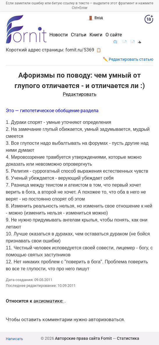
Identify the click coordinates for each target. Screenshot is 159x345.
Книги (96, 35)
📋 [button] (98, 50)
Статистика (128, 338)
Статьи (78, 35)
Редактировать (80, 94)
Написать (14, 339)
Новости (58, 35)
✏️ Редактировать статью (128, 59)
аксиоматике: (49, 301)
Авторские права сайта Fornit (83, 338)
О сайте (114, 35)
